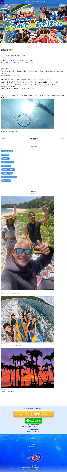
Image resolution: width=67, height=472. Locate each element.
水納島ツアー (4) (6, 180)
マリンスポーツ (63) (7, 173)
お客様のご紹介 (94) (7, 151)
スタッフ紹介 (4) (6, 166)
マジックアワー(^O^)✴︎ (6, 391)
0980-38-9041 (35, 429)
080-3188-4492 (36, 431)
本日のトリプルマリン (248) (9, 177)
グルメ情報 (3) (5, 158)
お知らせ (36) (5, 154)
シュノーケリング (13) (7, 162)
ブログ (33, 444)
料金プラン (33, 438)
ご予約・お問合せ (33, 448)
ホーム (33, 436)
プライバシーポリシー (33, 451)
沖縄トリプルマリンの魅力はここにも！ (10, 293)
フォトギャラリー (33, 440)
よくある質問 (33, 442)
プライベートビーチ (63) (8, 169)
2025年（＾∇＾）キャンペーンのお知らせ (11, 345)
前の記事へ (4, 138)
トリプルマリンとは (33, 446)
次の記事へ (62, 138)
